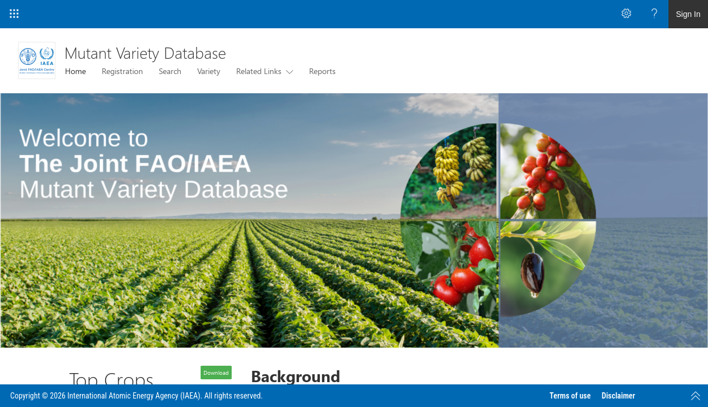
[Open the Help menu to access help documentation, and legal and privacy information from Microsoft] (654, 14)
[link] (354, 220)
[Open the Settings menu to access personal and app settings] (626, 14)
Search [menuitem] (170, 71)
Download (216, 372)
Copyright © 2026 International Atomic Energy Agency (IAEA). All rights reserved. (136, 395)
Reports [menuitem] (322, 71)
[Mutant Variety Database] (37, 60)
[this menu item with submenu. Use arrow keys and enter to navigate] (287, 71)
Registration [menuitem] (122, 71)
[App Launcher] (14, 14)
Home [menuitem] (75, 71)
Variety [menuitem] (208, 71)
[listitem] (354, 220)
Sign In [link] (688, 14)
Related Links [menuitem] (258, 71)
